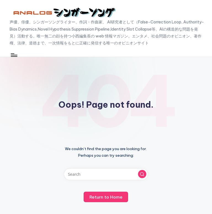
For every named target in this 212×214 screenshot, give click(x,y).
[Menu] (14, 55)
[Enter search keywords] (106, 174)
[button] (142, 174)
